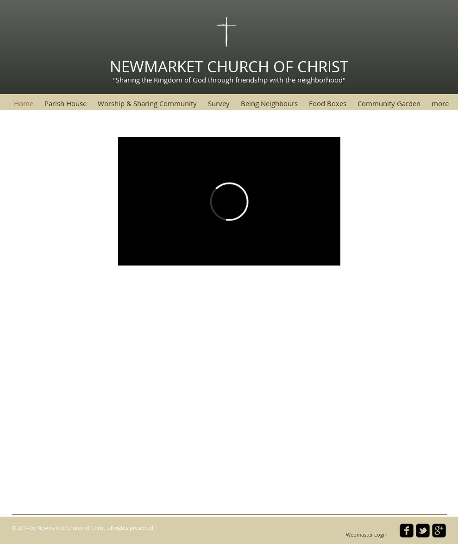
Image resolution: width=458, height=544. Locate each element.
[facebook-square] (407, 531)
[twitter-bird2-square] (423, 531)
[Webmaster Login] (367, 535)
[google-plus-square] (439, 531)
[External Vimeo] (229, 201)
